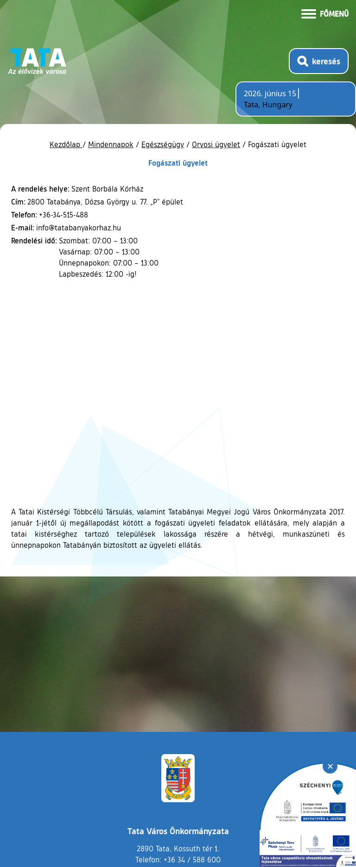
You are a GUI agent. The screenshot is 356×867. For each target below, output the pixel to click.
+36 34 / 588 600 (192, 859)
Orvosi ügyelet (216, 144)
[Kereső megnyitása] (319, 61)
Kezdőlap (66, 144)
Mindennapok (111, 144)
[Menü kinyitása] (325, 13)
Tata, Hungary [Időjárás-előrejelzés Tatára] (268, 104)
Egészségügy (162, 144)
